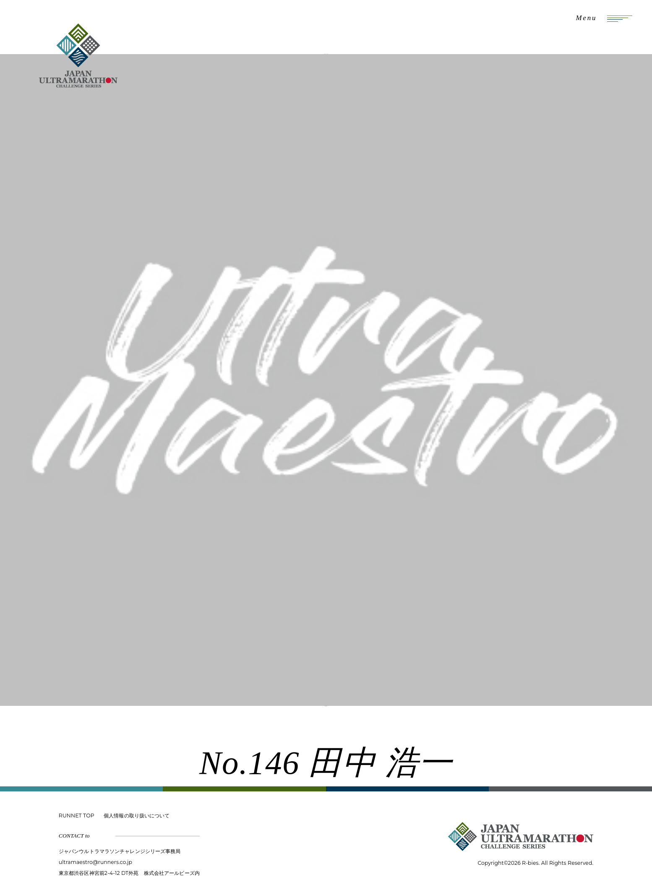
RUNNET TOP (76, 815)
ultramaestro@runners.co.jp (95, 862)
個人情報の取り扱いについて (137, 815)
